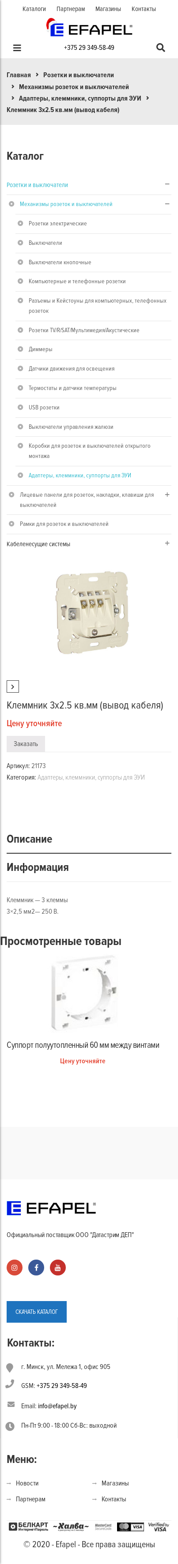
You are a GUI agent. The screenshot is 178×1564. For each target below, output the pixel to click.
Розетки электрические (58, 223)
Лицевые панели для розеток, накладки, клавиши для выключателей (87, 500)
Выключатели (45, 243)
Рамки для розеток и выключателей (64, 524)
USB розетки (44, 407)
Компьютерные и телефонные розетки (77, 281)
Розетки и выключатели (78, 75)
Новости (27, 1483)
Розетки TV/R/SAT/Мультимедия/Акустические (84, 330)
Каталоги (34, 9)
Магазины (108, 9)
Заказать (26, 743)
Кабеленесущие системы (38, 544)
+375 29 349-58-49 (89, 47)
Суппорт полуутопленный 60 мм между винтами (83, 1045)
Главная (19, 75)
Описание (29, 839)
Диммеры (41, 349)
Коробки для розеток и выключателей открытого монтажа (90, 451)
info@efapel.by (57, 1406)
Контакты (144, 9)
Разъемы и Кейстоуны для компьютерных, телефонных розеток (98, 306)
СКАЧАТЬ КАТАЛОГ (36, 1312)
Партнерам (71, 9)
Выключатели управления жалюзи (71, 427)
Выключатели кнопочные (60, 262)
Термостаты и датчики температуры (73, 388)
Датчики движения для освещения (71, 368)
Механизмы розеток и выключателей (74, 87)
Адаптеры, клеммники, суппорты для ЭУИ (80, 98)
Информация (38, 867)
